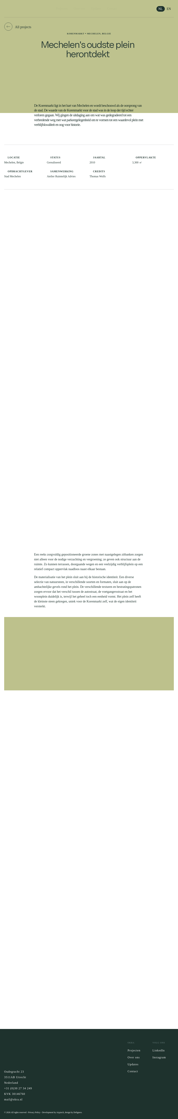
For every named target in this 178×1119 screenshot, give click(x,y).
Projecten (62, 8)
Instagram (159, 1057)
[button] (18, 27)
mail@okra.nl (13, 1099)
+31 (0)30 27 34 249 (18, 1088)
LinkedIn (158, 1050)
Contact (112, 8)
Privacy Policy (34, 1112)
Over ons (79, 8)
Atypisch (60, 1112)
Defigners (78, 1112)
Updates (96, 8)
